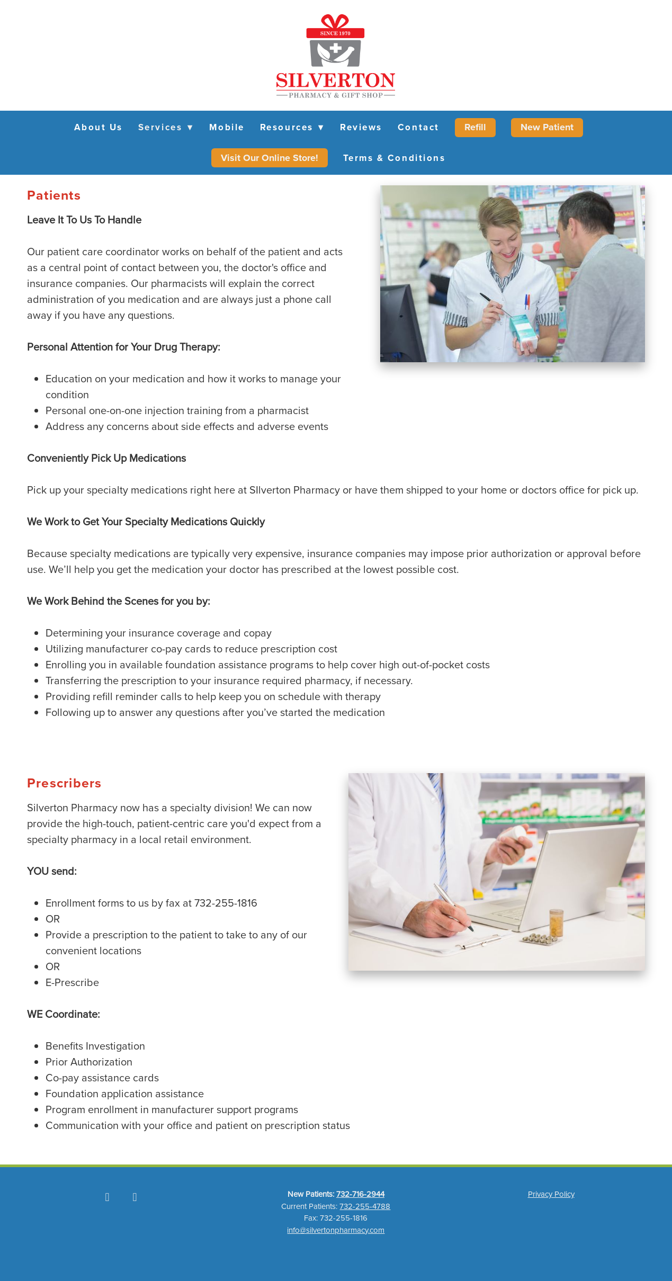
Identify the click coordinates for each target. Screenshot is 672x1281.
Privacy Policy (551, 1193)
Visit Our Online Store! (269, 158)
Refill (475, 127)
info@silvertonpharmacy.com (335, 1229)
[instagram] (134, 1196)
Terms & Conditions (394, 157)
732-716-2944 (360, 1193)
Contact (419, 127)
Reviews (361, 127)
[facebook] (106, 1196)
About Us (98, 127)
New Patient (547, 127)
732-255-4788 (364, 1206)
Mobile (227, 127)
